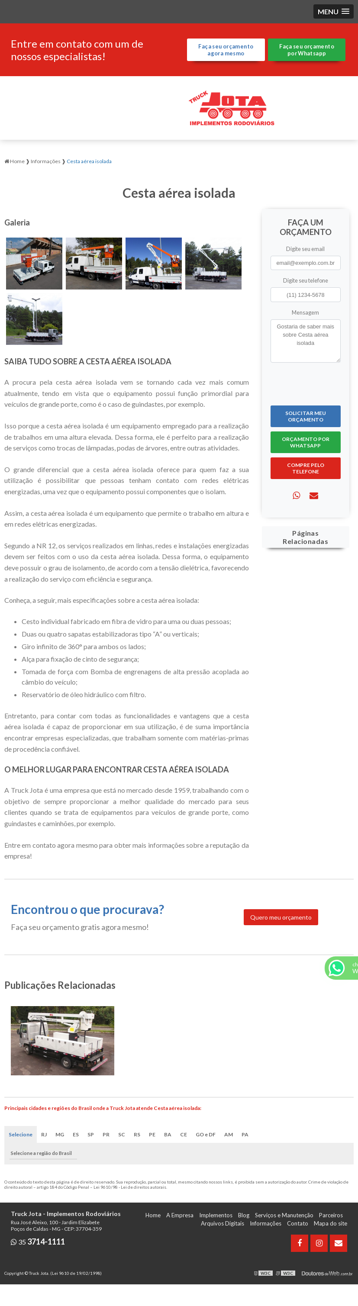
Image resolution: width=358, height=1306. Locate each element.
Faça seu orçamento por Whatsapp (306, 50)
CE (183, 1134)
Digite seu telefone (305, 280)
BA (167, 1134)
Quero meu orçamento (281, 917)
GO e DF (206, 1134)
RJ (44, 1134)
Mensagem (305, 312)
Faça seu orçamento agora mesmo (225, 50)
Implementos (215, 1215)
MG (59, 1134)
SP (90, 1134)
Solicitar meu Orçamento (305, 416)
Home (153, 1215)
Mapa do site (330, 1223)
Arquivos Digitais (222, 1223)
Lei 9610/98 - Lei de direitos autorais (130, 1187)
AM (228, 1134)
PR (106, 1134)
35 (38, 1242)
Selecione (20, 1134)
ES (76, 1134)
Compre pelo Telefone (305, 468)
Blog (243, 1215)
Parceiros (331, 1215)
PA (245, 1134)
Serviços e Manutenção (284, 1215)
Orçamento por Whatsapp (305, 442)
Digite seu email (305, 248)
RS (137, 1134)
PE (152, 1134)
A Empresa (180, 1215)
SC (121, 1134)
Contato (297, 1223)
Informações (265, 1223)
